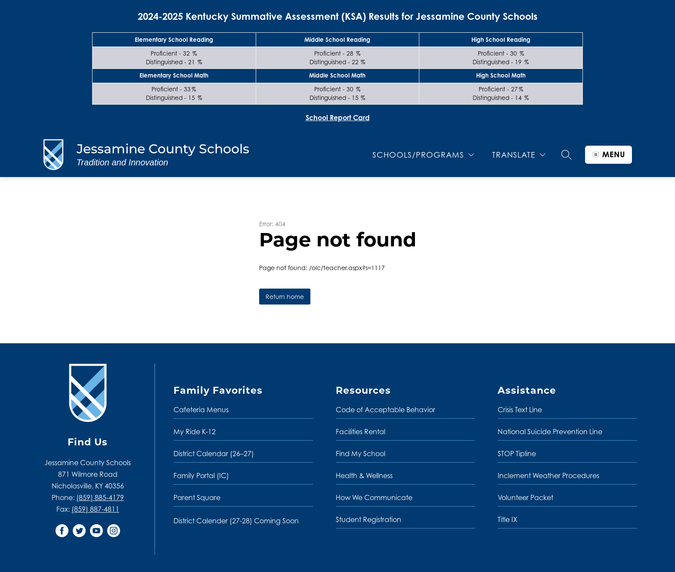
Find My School (360, 453)
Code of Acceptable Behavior (385, 409)
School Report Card (338, 117)
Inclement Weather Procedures (548, 475)
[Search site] (566, 154)
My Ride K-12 (194, 431)
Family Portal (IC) (201, 475)
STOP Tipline (517, 453)
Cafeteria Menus (201, 409)
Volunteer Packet (525, 497)
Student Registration (368, 519)
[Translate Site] (519, 154)
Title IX (507, 519)
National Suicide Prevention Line (550, 431)
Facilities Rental (360, 431)
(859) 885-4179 (100, 497)
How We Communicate (374, 497)
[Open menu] (608, 155)
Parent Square (196, 497)
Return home (285, 296)
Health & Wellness (364, 475)
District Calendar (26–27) (213, 453)
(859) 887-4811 (95, 509)
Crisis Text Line (520, 409)
